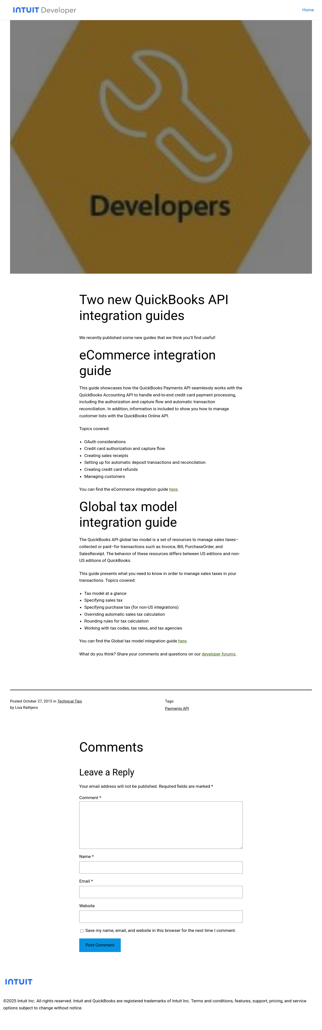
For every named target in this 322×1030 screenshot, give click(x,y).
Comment (90, 797)
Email (86, 881)
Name (86, 856)
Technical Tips (69, 701)
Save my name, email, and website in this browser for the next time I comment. (160, 930)
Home (308, 9)
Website (87, 905)
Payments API (177, 708)
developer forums (218, 653)
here (173, 489)
